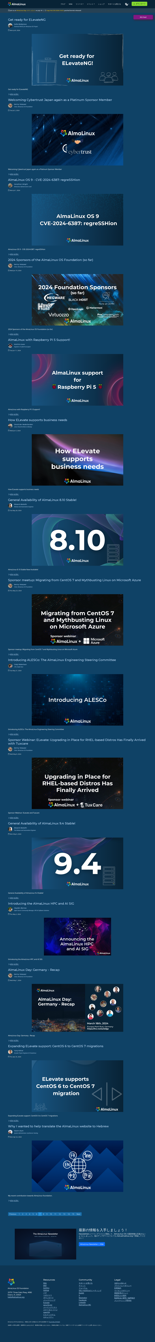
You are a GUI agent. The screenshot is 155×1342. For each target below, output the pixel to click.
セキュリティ (48, 1317)
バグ (45, 1293)
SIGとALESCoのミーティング (90, 1290)
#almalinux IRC (85, 1305)
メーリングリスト (50, 1307)
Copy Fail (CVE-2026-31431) (55, 10)
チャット (82, 1285)
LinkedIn (82, 1302)
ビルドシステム (49, 1314)
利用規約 (117, 1288)
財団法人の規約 (120, 1295)
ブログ (62, 4)
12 (60, 1214)
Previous (12, 1214)
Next (78, 1214)
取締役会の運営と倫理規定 (124, 1298)
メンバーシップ (49, 1300)
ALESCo (46, 1288)
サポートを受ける (114, 4)
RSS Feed (143, 17)
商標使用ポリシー (121, 1293)
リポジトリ (47, 1295)
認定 (45, 1285)
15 (73, 1214)
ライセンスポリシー (122, 1290)
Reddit (81, 1293)
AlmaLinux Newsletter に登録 (92, 1244)
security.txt (47, 1305)
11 (55, 1214)
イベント (90, 4)
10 (51, 1214)
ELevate (46, 1302)
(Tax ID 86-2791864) (54, 1322)
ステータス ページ (50, 1310)
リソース (79, 4)
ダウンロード (139, 4)
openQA (46, 1312)
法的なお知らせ (120, 1283)
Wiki (70, 4)
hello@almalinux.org (16, 1297)
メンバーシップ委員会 (123, 1300)
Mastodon (83, 1298)
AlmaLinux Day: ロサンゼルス (25, 10)
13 (64, 1214)
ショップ (101, 4)
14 (69, 1214)
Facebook (83, 1300)
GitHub (46, 1290)
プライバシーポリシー (123, 1285)
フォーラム (83, 1288)
